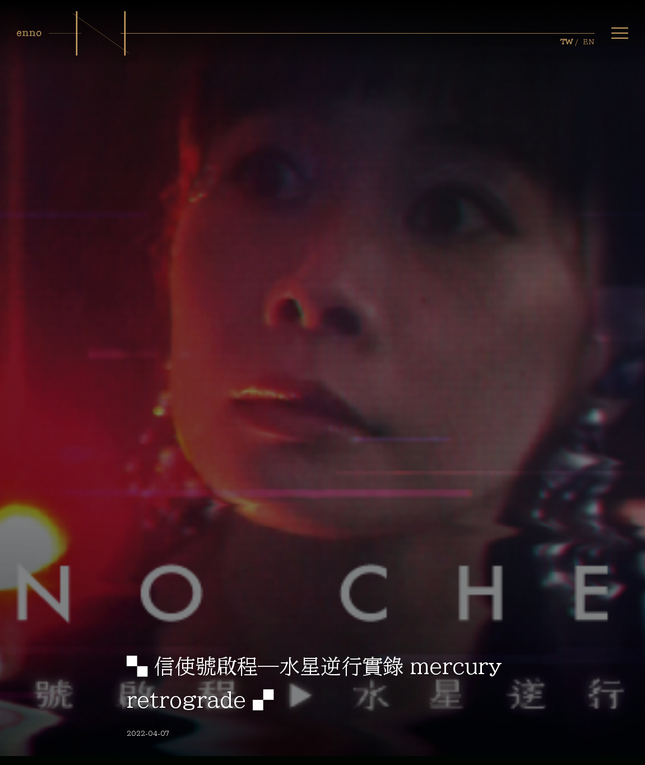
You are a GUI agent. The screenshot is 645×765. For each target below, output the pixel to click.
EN (589, 42)
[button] (619, 33)
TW (566, 42)
